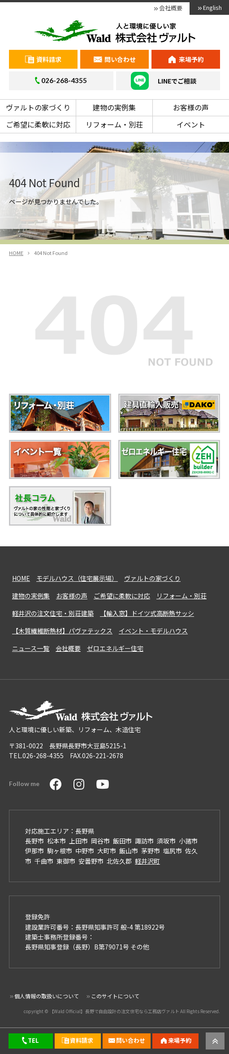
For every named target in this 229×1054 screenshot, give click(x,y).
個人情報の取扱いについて (46, 996)
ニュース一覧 (30, 648)
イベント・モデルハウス (153, 630)
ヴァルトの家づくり (38, 107)
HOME (21, 578)
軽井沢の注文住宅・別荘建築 (53, 613)
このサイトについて (115, 996)
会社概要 (170, 8)
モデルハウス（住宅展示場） (77, 578)
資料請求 (48, 59)
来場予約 (191, 59)
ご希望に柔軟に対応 (38, 124)
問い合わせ (120, 59)
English (212, 7)
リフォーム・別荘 (114, 124)
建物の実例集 (114, 107)
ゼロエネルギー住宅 (115, 648)
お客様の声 (191, 107)
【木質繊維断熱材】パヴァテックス (62, 630)
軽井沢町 (147, 860)
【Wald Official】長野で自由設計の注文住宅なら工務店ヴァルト (114, 1011)
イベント (191, 124)
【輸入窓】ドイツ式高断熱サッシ (147, 613)
